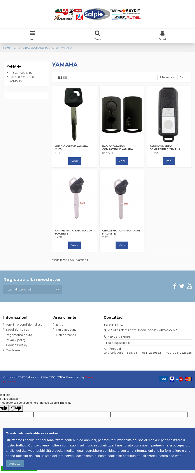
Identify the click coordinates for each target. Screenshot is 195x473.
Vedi (74, 161)
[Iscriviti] (57, 291)
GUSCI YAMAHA (20, 73)
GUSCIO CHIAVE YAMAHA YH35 (71, 149)
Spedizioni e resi (17, 331)
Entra (59, 326)
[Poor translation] (16, 409)
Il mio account (66, 331)
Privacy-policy (16, 341)
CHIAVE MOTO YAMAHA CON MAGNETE (74, 233)
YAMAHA (14, 67)
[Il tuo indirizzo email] (28, 291)
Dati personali (66, 336)
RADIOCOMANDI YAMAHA (21, 79)
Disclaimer (13, 351)
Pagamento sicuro (19, 336)
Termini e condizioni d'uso (24, 326)
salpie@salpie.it (119, 344)
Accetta (15, 463)
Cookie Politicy (16, 346)
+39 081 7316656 (119, 338)
